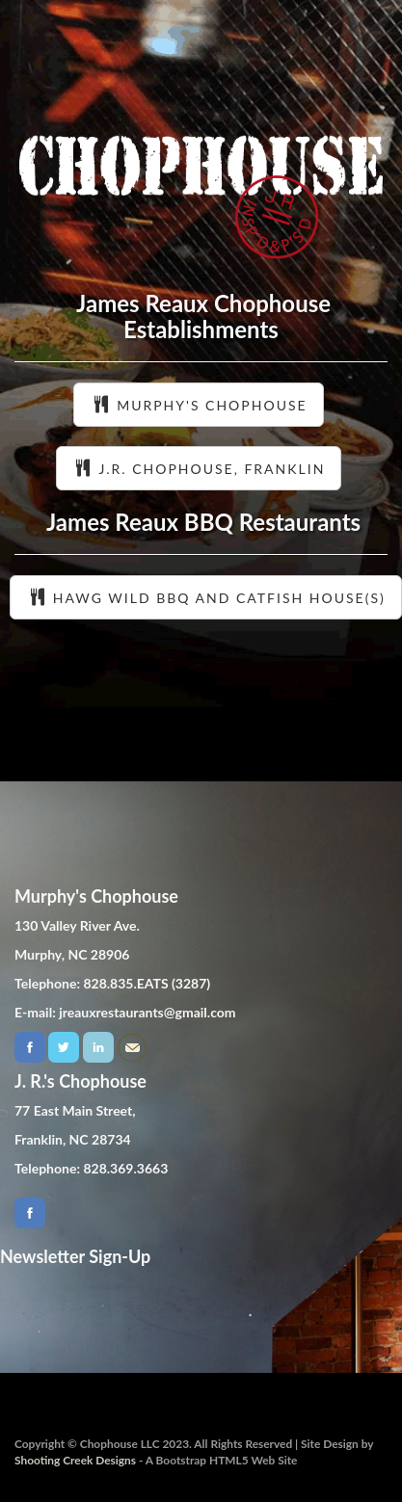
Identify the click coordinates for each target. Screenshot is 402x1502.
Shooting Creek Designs (75, 1460)
